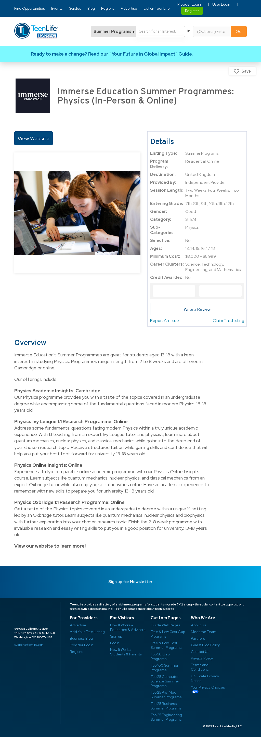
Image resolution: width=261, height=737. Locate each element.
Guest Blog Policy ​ (205, 645)
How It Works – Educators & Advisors (127, 627)
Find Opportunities (29, 8)
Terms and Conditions (199, 667)
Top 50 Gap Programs (160, 656)
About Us (198, 625)
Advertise (129, 8)
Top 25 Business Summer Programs (166, 705)
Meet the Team (203, 631)
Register (192, 10)
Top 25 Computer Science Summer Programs (165, 681)
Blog (91, 8)
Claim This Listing (228, 320)
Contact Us (200, 651)
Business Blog (81, 638)
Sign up (116, 636)
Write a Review (197, 309)
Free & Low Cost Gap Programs (168, 634)
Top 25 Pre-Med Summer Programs (166, 694)
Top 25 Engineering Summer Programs (166, 717)
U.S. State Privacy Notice (205, 678)
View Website (33, 138)
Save (246, 71)
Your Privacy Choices (208, 687)
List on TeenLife (156, 8)
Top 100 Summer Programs (164, 667)
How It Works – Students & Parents (126, 651)
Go (239, 31)
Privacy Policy (202, 658)
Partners (198, 638)
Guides (75, 8)
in (188, 31)
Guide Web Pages (165, 625)
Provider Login (189, 4)
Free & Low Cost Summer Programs (166, 645)
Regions (107, 8)
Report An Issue (164, 320)
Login (114, 643)
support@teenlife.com (28, 645)
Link (130, 54)
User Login (221, 4)
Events (56, 8)
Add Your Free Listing (87, 631)
